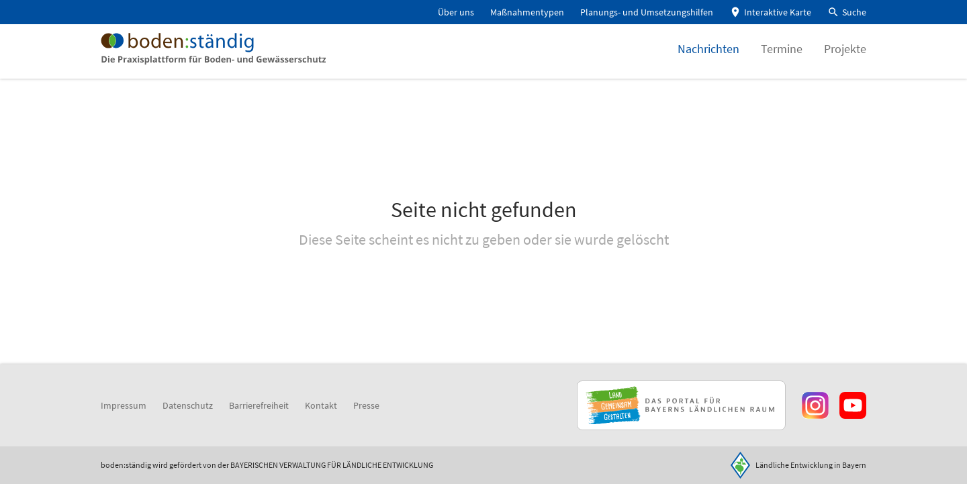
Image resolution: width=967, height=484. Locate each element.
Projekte (845, 57)
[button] (846, 12)
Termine (781, 57)
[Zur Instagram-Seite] (815, 405)
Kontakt (321, 405)
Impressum (123, 405)
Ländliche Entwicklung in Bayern (810, 465)
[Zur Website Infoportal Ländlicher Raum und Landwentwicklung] (681, 405)
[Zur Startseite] (227, 56)
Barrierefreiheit (259, 405)
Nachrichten (708, 57)
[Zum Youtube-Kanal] (852, 405)
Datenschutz (188, 405)
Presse (366, 405)
